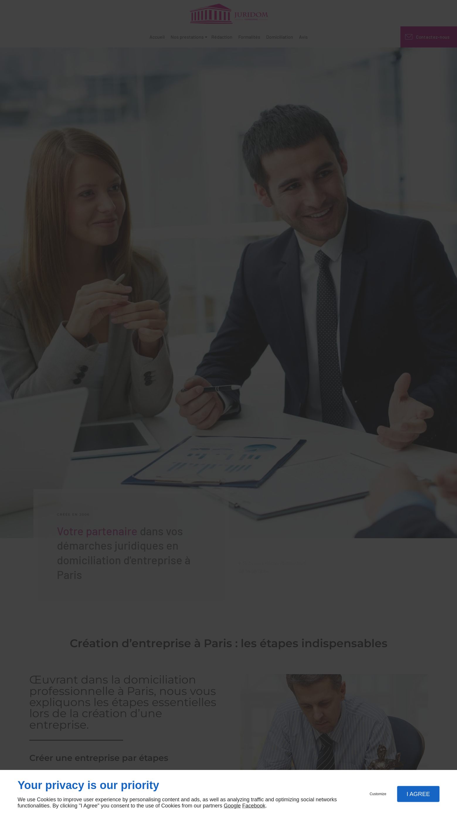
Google (232, 806)
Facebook (253, 806)
